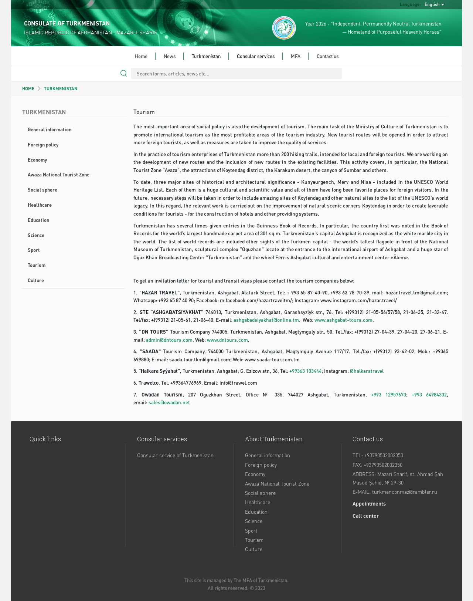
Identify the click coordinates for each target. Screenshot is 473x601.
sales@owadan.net (169, 402)
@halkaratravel (367, 371)
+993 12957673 (388, 394)
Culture (36, 280)
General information (49, 129)
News (170, 56)
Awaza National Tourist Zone (58, 174)
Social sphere (42, 189)
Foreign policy (43, 144)
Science (36, 235)
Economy (37, 159)
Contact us (327, 56)
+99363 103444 (305, 371)
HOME (28, 88)
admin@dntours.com (169, 340)
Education (38, 220)
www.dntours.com (227, 340)
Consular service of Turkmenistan (175, 455)
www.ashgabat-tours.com (343, 320)
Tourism (36, 265)
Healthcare (40, 205)
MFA (295, 56)
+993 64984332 (429, 394)
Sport (34, 250)
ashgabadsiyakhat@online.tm (266, 320)
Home (141, 56)
